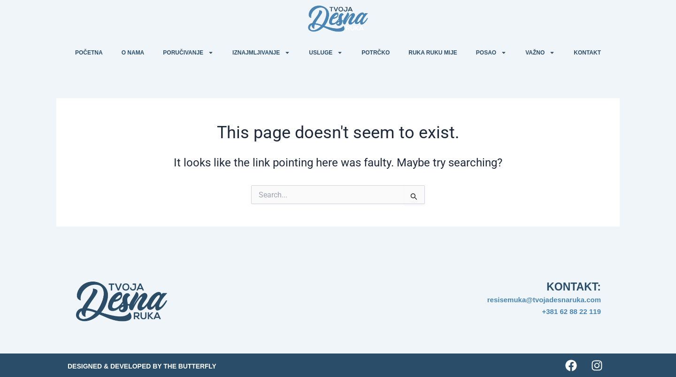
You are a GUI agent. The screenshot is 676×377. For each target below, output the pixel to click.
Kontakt (587, 52)
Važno (540, 52)
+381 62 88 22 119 (571, 311)
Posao (491, 52)
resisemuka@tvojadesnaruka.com (544, 300)
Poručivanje (188, 52)
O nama (133, 52)
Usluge (326, 52)
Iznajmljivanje (261, 52)
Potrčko (375, 52)
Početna (89, 52)
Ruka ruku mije (432, 52)
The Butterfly (190, 366)
